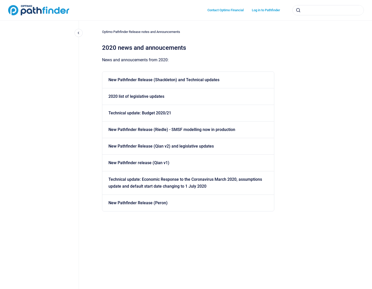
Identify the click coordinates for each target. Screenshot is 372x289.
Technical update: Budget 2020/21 (139, 113)
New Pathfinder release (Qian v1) (138, 162)
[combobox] (328, 10)
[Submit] (298, 10)
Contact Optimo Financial (225, 10)
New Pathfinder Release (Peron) (138, 202)
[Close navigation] (79, 33)
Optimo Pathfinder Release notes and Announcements (141, 32)
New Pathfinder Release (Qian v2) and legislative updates (161, 146)
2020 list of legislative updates (136, 96)
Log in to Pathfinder (266, 10)
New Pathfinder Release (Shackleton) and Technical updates (163, 79)
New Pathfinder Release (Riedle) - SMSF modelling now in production (171, 129)
